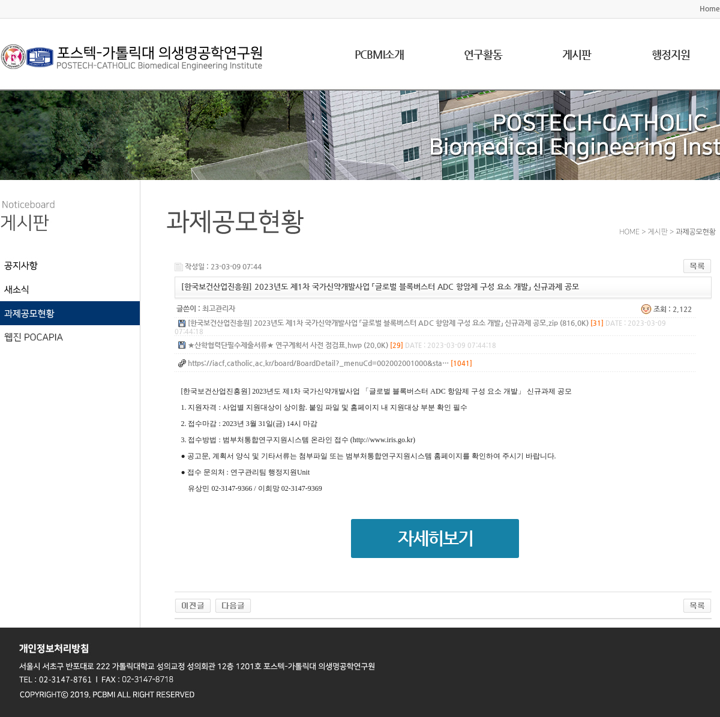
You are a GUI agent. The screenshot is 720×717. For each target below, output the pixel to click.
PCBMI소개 (379, 54)
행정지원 (671, 54)
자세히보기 (435, 538)
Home (710, 8)
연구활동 (483, 54)
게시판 (576, 54)
